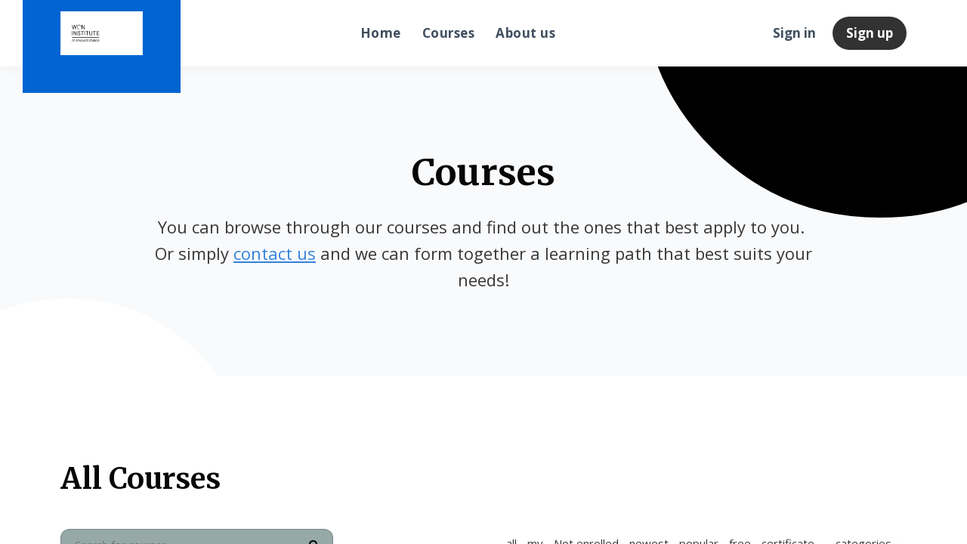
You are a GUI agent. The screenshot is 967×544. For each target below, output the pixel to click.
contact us (274, 253)
